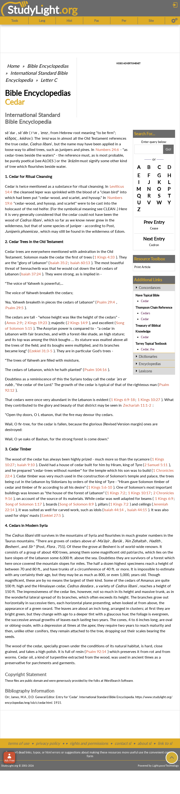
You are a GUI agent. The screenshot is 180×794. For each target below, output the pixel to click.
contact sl (123, 743)
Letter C (49, 80)
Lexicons (145, 371)
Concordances (150, 287)
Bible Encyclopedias (47, 66)
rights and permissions (89, 743)
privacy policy (48, 743)
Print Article (142, 267)
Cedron (154, 245)
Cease (154, 228)
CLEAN (109, 208)
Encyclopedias (150, 364)
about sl (144, 743)
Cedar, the (147, 349)
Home (13, 66)
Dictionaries (148, 356)
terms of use (18, 743)
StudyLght (33, 9)
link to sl (165, 743)
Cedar (145, 301)
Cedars (145, 313)
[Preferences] (174, 20)
